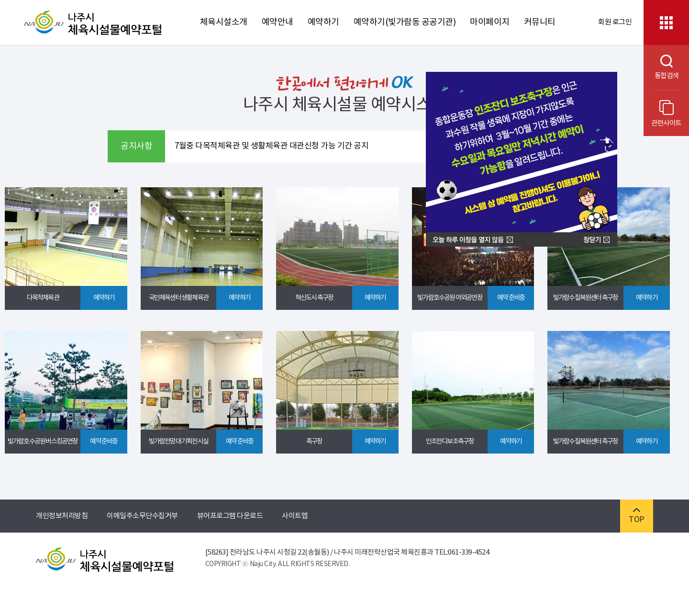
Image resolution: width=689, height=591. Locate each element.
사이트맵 (295, 516)
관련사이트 (666, 113)
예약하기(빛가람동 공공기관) (405, 22)
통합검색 (661, 67)
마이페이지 (490, 22)
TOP (637, 516)
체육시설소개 (223, 22)
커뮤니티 (540, 22)
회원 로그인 (615, 22)
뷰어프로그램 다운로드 (230, 516)
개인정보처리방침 (62, 516)
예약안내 (277, 22)
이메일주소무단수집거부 (142, 516)
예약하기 (323, 22)
